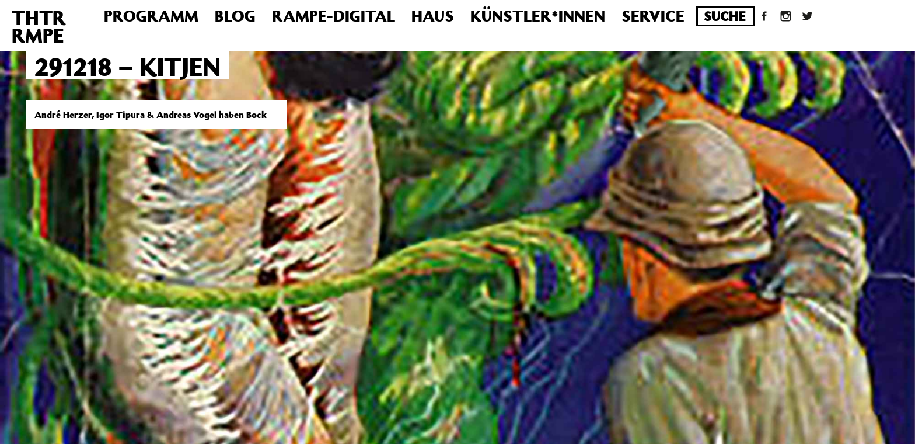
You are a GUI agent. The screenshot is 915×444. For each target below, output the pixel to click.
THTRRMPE (39, 26)
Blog (235, 15)
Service (652, 15)
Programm (151, 15)
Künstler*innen (537, 15)
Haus (432, 15)
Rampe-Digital (333, 15)
